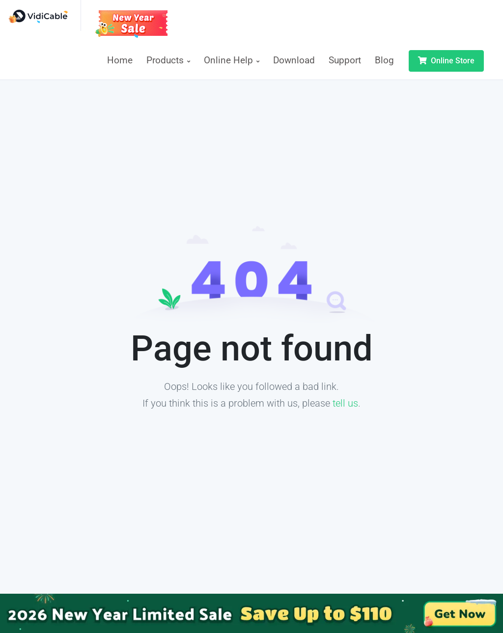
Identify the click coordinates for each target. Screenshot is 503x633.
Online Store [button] (446, 60)
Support (345, 60)
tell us (345, 403)
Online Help (231, 60)
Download (294, 60)
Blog (384, 60)
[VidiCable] (44, 15)
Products (168, 60)
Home (120, 60)
